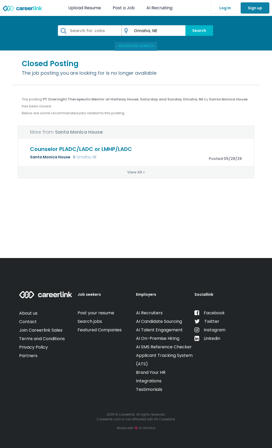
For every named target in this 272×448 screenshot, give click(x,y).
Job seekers (89, 294)
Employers (146, 294)
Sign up (255, 8)
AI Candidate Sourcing (159, 321)
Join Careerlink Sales (40, 330)
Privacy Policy (33, 347)
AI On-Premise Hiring (157, 338)
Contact (28, 322)
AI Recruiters (149, 313)
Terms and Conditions (42, 339)
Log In (225, 8)
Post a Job (124, 8)
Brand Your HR (150, 372)
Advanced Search (136, 45)
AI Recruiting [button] (160, 8)
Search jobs (90, 321)
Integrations (149, 381)
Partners (28, 356)
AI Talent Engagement (159, 330)
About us (28, 313)
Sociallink (203, 294)
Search (199, 30)
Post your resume (96, 313)
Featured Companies (100, 330)
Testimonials (149, 389)
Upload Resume (84, 8)
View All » (136, 172)
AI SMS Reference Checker (164, 347)
